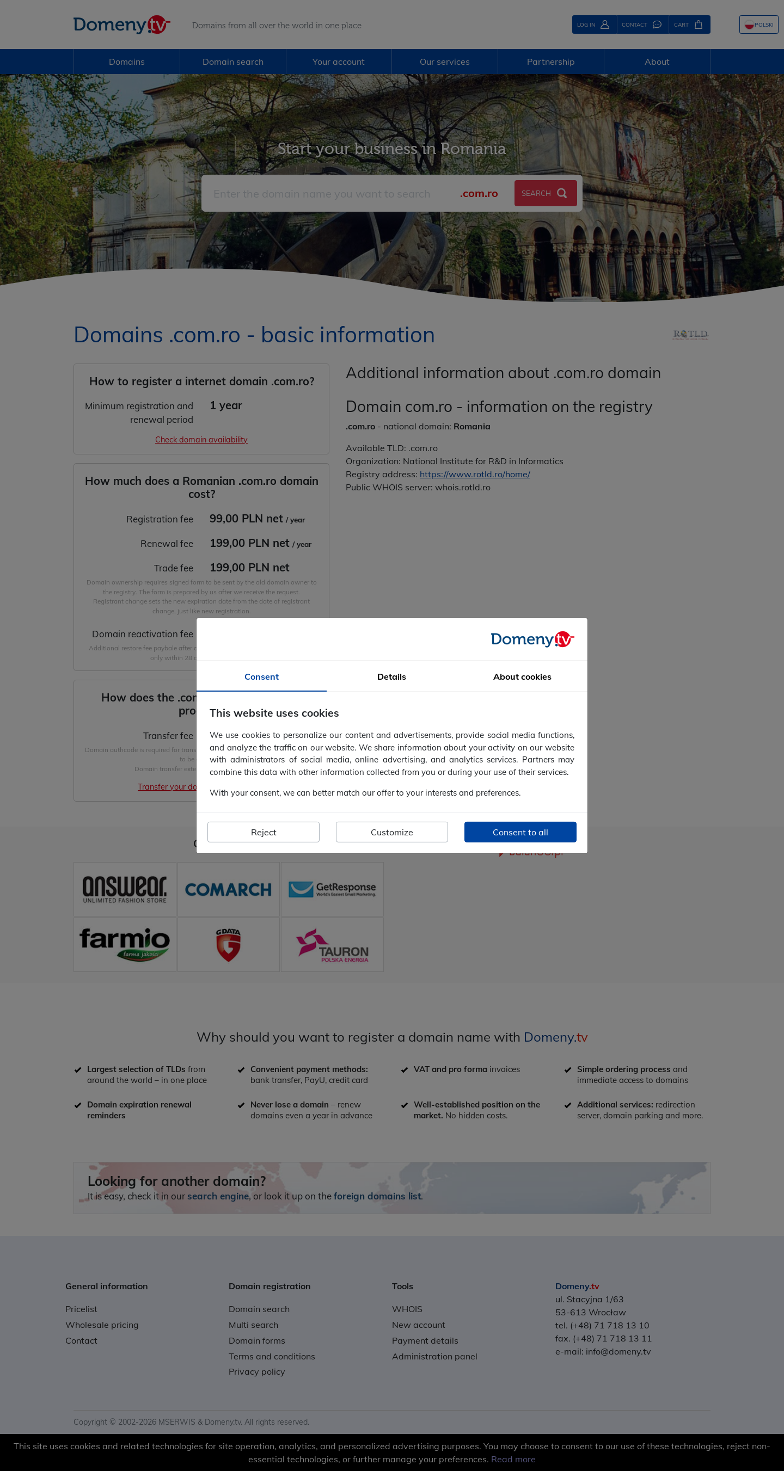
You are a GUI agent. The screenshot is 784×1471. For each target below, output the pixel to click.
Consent (261, 675)
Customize (392, 832)
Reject (264, 832)
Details (391, 675)
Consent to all (520, 832)
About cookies (522, 675)
